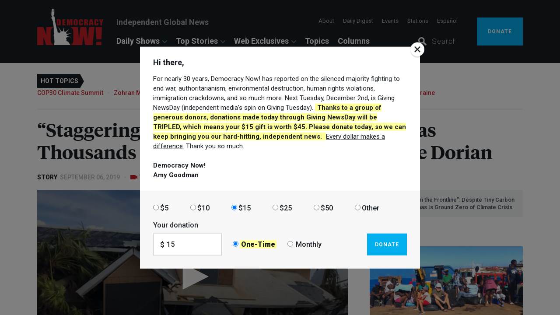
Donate (387, 244)
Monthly (309, 244)
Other (370, 207)
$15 (244, 207)
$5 (164, 207)
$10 (203, 207)
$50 (327, 207)
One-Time (258, 244)
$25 (286, 207)
